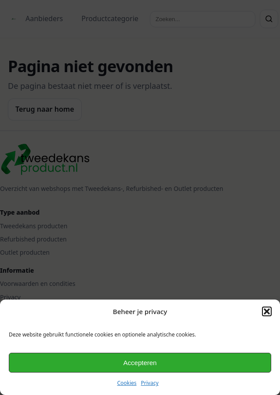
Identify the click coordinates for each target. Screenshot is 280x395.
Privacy (150, 383)
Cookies (126, 383)
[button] (266, 311)
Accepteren (140, 362)
